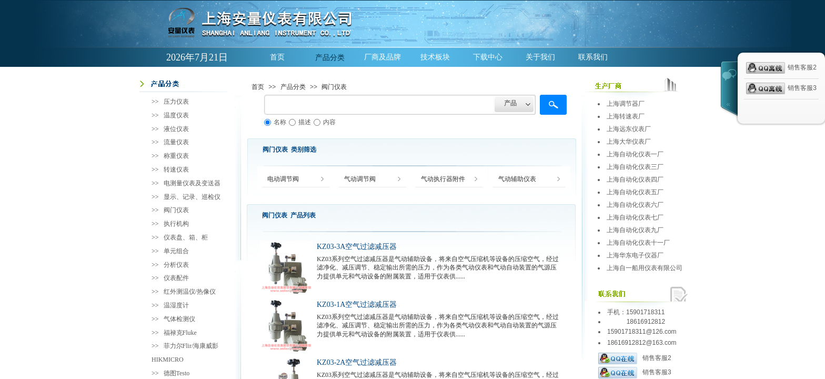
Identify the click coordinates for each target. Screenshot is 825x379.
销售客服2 (634, 358)
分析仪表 (176, 264)
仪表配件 (176, 278)
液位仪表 (176, 129)
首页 (277, 57)
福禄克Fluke (180, 332)
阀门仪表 (334, 87)
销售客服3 (634, 372)
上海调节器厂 (626, 103)
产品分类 (330, 57)
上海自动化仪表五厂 (635, 192)
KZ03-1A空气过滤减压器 (357, 304)
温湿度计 (176, 305)
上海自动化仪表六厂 (635, 204)
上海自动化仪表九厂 (635, 230)
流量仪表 (176, 142)
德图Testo (177, 373)
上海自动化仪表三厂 (635, 167)
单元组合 (176, 251)
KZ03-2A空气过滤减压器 (357, 362)
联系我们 (593, 57)
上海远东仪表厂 (629, 129)
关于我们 (540, 57)
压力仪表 (176, 101)
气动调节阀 (360, 179)
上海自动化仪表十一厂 (638, 242)
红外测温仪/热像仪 (190, 291)
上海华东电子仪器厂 (635, 255)
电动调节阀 (283, 179)
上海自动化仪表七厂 (635, 217)
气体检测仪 (179, 319)
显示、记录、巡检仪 (192, 197)
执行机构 (176, 223)
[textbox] (379, 105)
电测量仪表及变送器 (192, 183)
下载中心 (487, 57)
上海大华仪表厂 (629, 141)
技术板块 (435, 57)
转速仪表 (176, 169)
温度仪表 (176, 115)
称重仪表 (176, 155)
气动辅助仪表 (517, 179)
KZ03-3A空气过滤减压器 (357, 247)
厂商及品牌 (382, 57)
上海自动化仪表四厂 (635, 179)
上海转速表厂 (626, 116)
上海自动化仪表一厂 (635, 154)
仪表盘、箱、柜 (186, 237)
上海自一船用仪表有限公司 (644, 268)
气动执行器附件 (443, 179)
